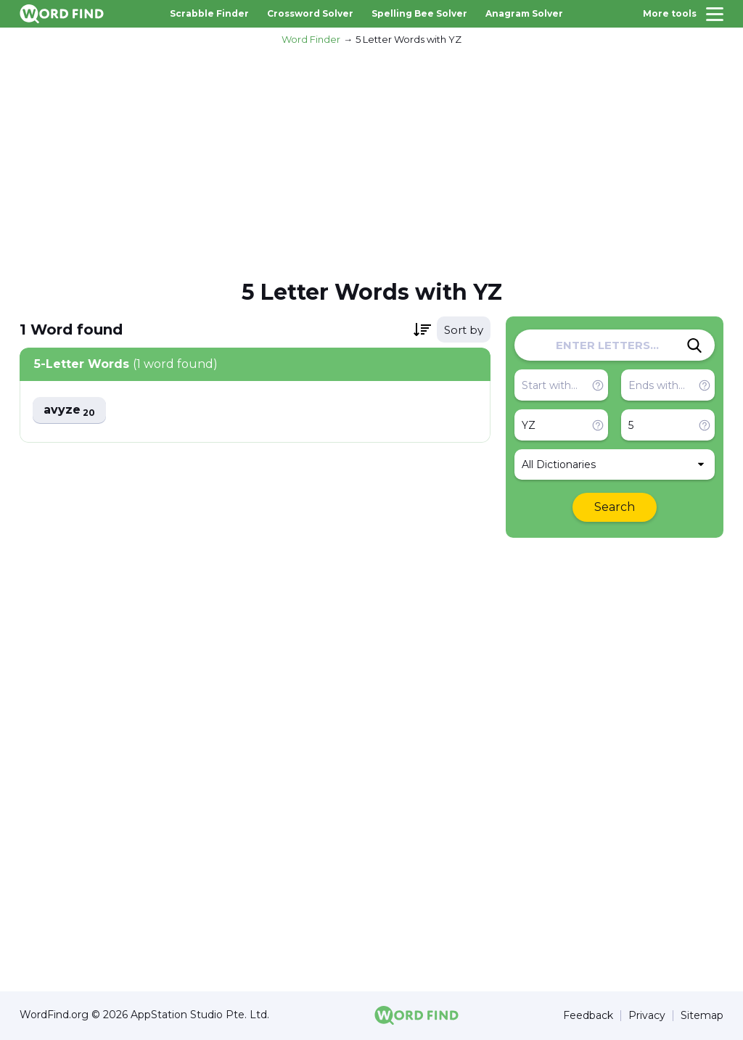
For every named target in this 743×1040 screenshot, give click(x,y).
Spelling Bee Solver (419, 13)
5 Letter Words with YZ (408, 39)
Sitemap (702, 1015)
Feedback (588, 1015)
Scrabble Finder (209, 13)
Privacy (646, 1015)
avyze (69, 410)
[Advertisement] (371, 160)
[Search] (694, 345)
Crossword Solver (310, 13)
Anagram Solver (524, 13)
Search (614, 507)
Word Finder (311, 39)
